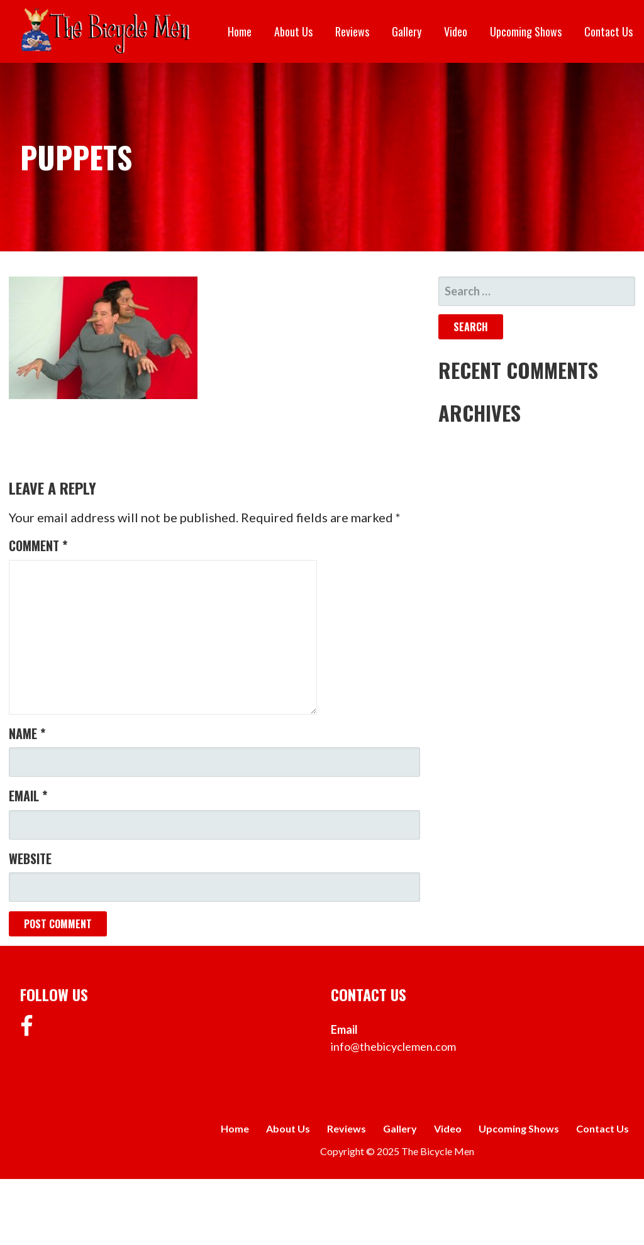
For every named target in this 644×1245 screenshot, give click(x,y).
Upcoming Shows (526, 31)
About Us (293, 31)
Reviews (352, 31)
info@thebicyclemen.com (393, 1046)
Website (30, 858)
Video (455, 31)
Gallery (406, 31)
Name (27, 733)
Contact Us (608, 31)
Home (240, 31)
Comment (38, 545)
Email (28, 795)
